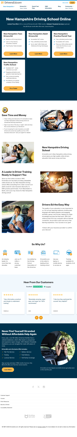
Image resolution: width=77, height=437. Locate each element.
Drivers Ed (23, 6)
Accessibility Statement (6, 407)
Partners (71, 8)
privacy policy (42, 427)
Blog (59, 6)
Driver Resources (5, 401)
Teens (21, 8)
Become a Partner (5, 404)
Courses (3, 398)
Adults (25, 8)
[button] (36, 317)
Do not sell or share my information (65, 427)
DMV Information (48, 7)
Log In (72, 2)
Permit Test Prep (35, 7)
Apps (66, 8)
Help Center (65, 2)
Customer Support (5, 395)
